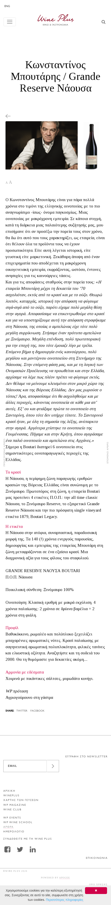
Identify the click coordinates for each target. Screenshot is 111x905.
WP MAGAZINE (14, 805)
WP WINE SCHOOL (18, 822)
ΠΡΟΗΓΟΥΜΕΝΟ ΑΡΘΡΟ (5, 452)
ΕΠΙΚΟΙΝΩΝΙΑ (97, 858)
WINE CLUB (12, 810)
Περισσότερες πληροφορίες (64, 899)
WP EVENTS (12, 818)
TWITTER (21, 711)
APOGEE (64, 877)
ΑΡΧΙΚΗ (9, 791)
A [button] (7, 182)
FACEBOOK (37, 711)
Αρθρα (8, 827)
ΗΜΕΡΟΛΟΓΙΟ (13, 832)
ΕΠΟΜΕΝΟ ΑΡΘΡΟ (108, 452)
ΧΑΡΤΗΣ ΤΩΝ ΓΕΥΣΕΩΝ (21, 800)
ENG (7, 6)
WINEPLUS (11, 796)
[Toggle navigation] (10, 21)
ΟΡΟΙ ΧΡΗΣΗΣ (98, 884)
